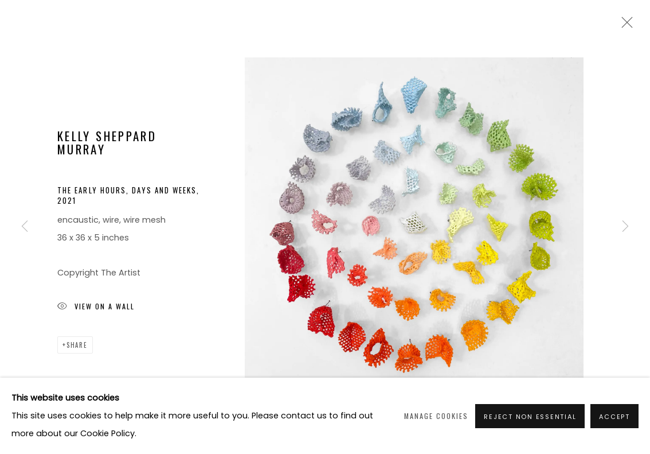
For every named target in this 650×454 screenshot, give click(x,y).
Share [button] (77, 345)
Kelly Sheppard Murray (106, 142)
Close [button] (624, 25)
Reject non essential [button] (530, 416)
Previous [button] (24, 227)
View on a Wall (96, 307)
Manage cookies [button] (436, 415)
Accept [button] (614, 416)
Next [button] (625, 227)
